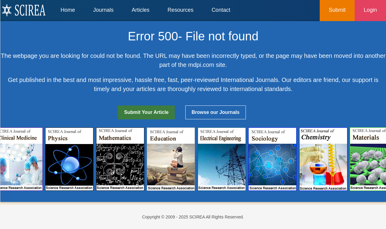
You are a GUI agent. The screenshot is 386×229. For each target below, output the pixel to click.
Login (370, 10)
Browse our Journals (216, 112)
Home (68, 10)
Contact (221, 10)
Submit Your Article (146, 112)
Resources (180, 10)
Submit (337, 10)
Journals (103, 10)
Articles (140, 10)
